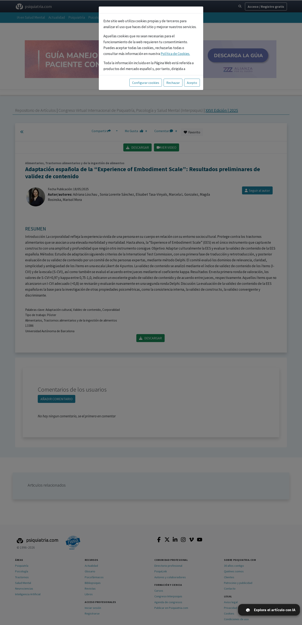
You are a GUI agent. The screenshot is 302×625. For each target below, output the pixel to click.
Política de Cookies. (175, 53)
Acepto (192, 82)
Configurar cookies (145, 82)
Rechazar (173, 82)
